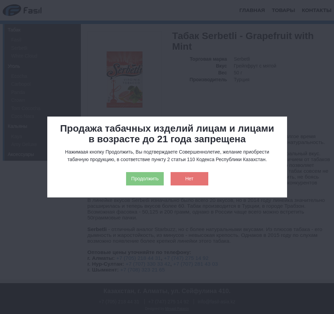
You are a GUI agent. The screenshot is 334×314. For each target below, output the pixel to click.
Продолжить (145, 178)
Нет (189, 178)
